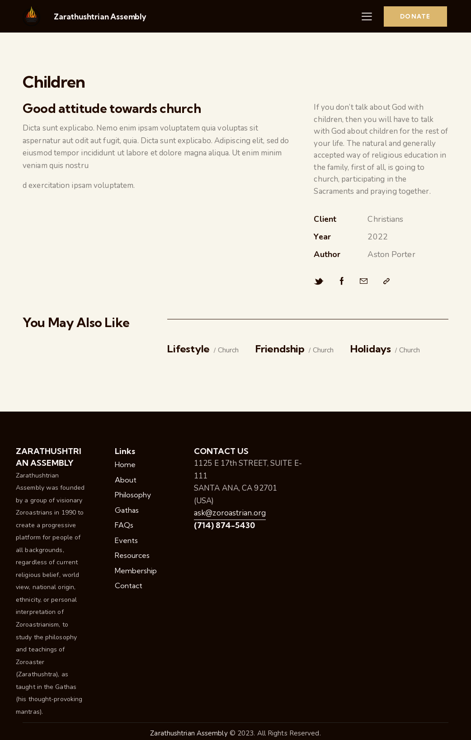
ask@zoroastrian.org (230, 513)
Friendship (280, 349)
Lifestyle (188, 349)
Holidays (370, 349)
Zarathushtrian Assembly (100, 16)
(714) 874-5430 (224, 525)
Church (228, 350)
